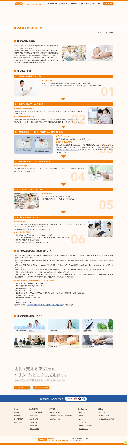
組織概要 (81, 415)
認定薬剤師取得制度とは (36, 412)
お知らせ (16, 412)
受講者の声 (74, 3)
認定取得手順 (33, 415)
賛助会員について (83, 429)
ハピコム (101, 412)
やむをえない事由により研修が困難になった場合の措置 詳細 (45, 305)
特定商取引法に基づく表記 (85, 425)
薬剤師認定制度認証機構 (105, 419)
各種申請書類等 (102, 147)
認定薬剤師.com (103, 415)
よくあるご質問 (96, 3)
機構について (82, 412)
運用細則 (30, 229)
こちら (84, 85)
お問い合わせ (108, 3)
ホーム (16, 409)
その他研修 (64, 3)
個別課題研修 (33, 425)
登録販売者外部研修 (55, 419)
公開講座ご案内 (19, 111)
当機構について (83, 3)
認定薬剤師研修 (52, 3)
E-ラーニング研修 (34, 429)
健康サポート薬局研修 (55, 412)
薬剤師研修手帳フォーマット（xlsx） (68, 149)
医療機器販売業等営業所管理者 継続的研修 (61, 415)
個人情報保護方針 (83, 422)
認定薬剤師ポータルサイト (75, 119)
